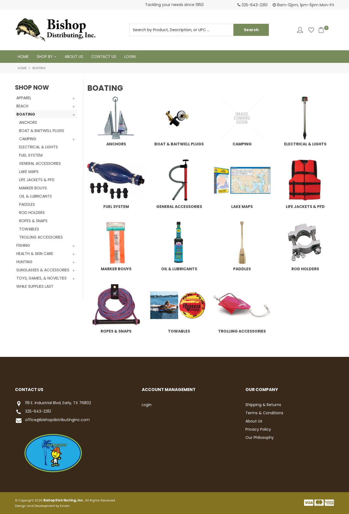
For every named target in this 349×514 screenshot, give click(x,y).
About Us (74, 56)
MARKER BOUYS (116, 269)
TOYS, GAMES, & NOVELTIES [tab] (41, 278)
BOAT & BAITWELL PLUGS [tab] (41, 130)
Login (130, 56)
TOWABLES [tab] (29, 229)
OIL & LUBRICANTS (179, 269)
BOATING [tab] (25, 114)
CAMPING (242, 144)
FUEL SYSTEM (116, 206)
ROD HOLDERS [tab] (32, 212)
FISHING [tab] (23, 245)
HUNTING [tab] (24, 262)
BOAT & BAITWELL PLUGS (179, 144)
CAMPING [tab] (27, 139)
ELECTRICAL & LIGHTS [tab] (38, 147)
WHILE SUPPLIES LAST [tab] (34, 286)
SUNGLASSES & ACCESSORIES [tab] (42, 270)
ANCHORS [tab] (28, 122)
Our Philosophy (259, 437)
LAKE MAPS (242, 206)
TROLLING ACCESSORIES (242, 331)
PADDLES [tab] (27, 204)
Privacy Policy (258, 429)
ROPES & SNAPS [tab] (33, 221)
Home (23, 56)
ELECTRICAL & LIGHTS (305, 144)
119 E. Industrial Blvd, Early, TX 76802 (53, 403)
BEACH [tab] (22, 106)
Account (300, 30)
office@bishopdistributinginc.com (52, 420)
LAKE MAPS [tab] (28, 171)
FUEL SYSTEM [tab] (31, 155)
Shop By (45, 56)
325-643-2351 (33, 412)
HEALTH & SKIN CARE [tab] (34, 253)
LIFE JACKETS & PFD (305, 206)
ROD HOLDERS (305, 269)
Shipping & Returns (263, 404)
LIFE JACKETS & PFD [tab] (37, 180)
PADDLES (242, 269)
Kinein (65, 506)
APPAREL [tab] (23, 98)
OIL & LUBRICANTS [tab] (35, 196)
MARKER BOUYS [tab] (33, 188)
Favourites (311, 30)
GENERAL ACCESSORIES (179, 206)
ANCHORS (116, 144)
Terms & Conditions (264, 413)
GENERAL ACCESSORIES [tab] (40, 163)
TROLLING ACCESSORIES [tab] (41, 237)
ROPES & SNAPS (116, 331)
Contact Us (103, 56)
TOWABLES (179, 331)
